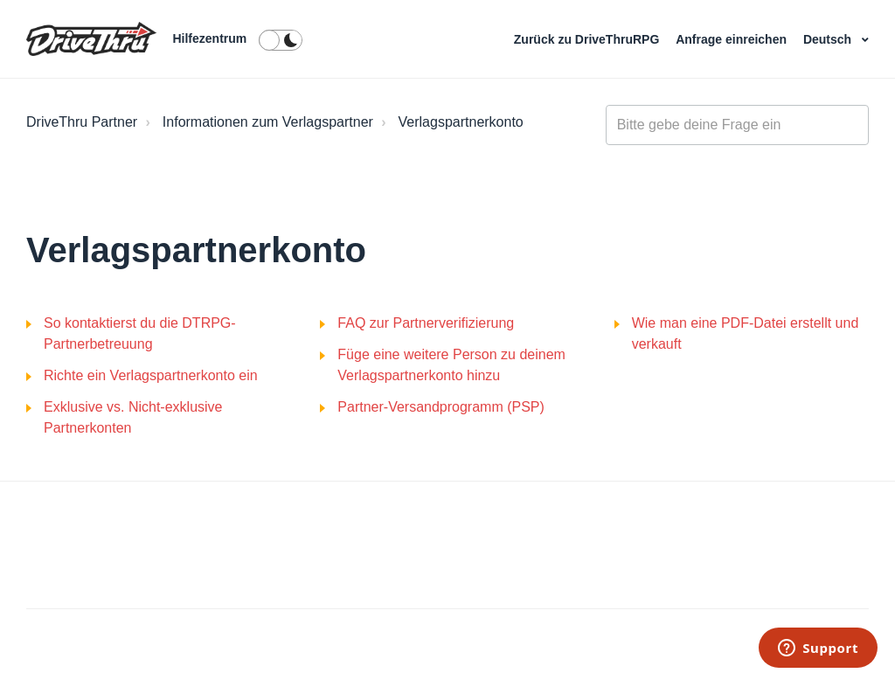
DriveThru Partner (81, 121)
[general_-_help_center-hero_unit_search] (737, 125)
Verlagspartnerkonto (461, 121)
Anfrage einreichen (733, 39)
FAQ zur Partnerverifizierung (425, 323)
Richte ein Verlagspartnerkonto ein (151, 375)
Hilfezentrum (209, 38)
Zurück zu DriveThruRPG (588, 39)
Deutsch (829, 39)
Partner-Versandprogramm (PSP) (441, 406)
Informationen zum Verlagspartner (268, 121)
